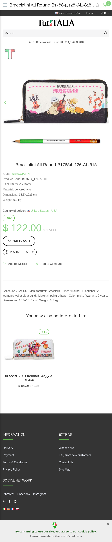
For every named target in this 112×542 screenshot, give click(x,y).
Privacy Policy (11, 469)
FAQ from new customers (75, 455)
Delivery (8, 447)
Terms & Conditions (15, 462)
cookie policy (87, 531)
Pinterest (8, 494)
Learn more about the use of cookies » (56, 536)
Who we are (66, 447)
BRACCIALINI (21, 173)
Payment (8, 455)
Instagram (39, 494)
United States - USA (42, 210)
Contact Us (66, 462)
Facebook (23, 494)
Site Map (64, 469)
